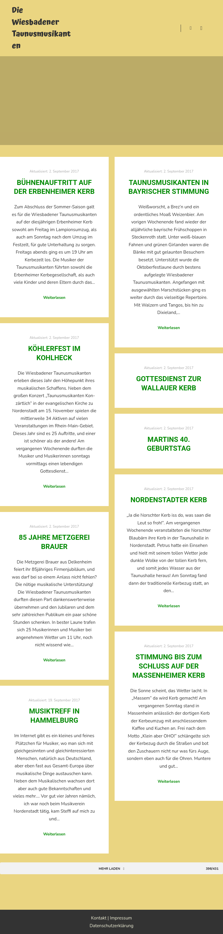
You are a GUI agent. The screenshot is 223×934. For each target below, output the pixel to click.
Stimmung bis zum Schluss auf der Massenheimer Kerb (168, 666)
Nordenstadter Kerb (169, 500)
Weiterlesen (54, 297)
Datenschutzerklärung (111, 926)
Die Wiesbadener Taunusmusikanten (41, 28)
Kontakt (99, 918)
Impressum (121, 918)
